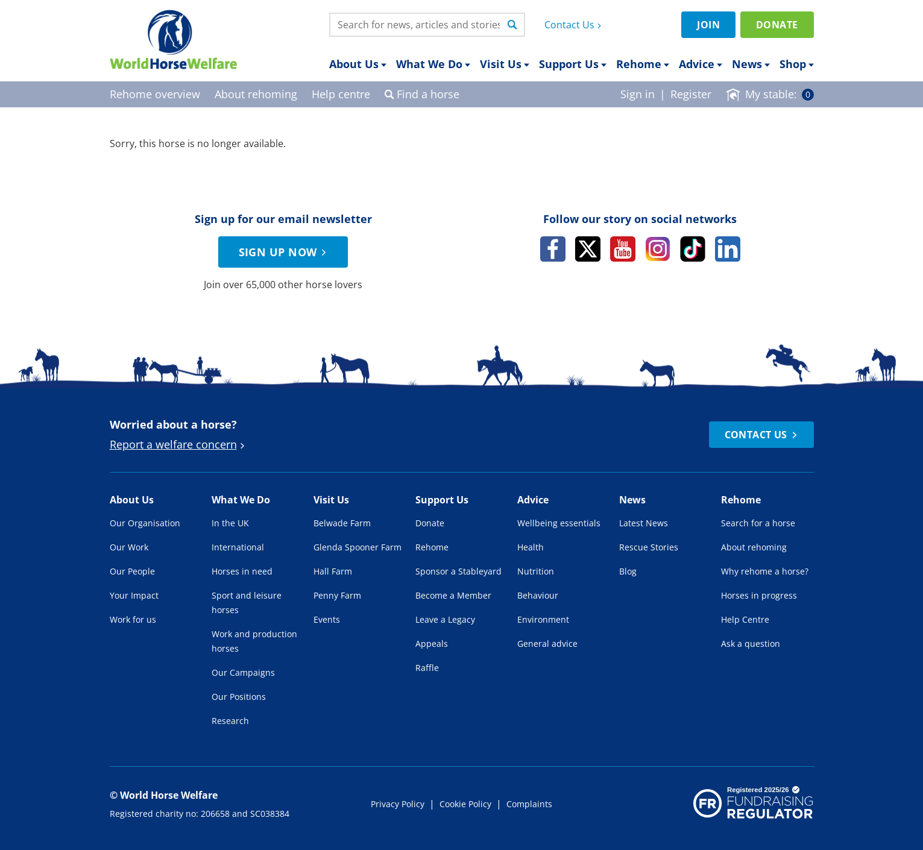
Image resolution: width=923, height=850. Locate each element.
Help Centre (745, 619)
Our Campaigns (243, 672)
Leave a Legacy (445, 619)
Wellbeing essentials (558, 523)
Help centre (341, 94)
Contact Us (574, 24)
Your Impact (134, 595)
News (751, 63)
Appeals (431, 643)
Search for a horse (758, 523)
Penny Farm (337, 595)
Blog (628, 571)
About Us (357, 63)
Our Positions (239, 696)
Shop (797, 63)
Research (230, 720)
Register (690, 94)
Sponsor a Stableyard (458, 571)
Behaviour (537, 595)
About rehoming (754, 547)
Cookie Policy (465, 804)
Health (530, 547)
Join (708, 24)
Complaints (529, 804)
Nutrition (535, 571)
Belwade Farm (342, 523)
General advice (547, 643)
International (238, 547)
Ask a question (750, 643)
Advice (700, 63)
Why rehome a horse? (764, 571)
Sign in (637, 94)
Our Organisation (145, 523)
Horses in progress (759, 595)
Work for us (133, 619)
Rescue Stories (648, 547)
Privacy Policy (397, 804)
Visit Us (504, 63)
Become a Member (453, 595)
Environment (543, 619)
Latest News (643, 523)
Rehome (642, 63)
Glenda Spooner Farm (357, 547)
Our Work (129, 547)
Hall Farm (332, 571)
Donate (777, 24)
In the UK (230, 523)
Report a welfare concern (179, 444)
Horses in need (242, 571)
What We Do (433, 63)
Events (326, 619)
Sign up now (284, 252)
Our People (132, 571)
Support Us (572, 63)
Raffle (427, 667)
